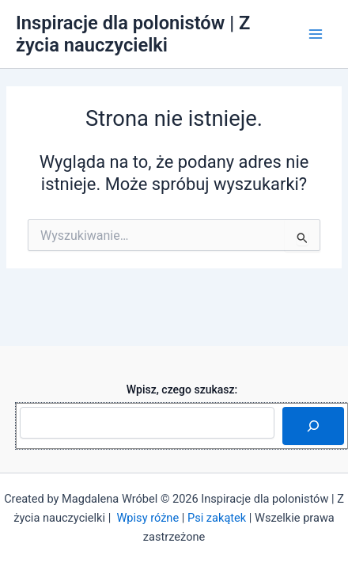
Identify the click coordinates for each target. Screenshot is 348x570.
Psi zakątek (216, 518)
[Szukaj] (313, 426)
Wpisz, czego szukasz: (182, 389)
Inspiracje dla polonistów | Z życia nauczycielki (133, 34)
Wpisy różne (147, 518)
